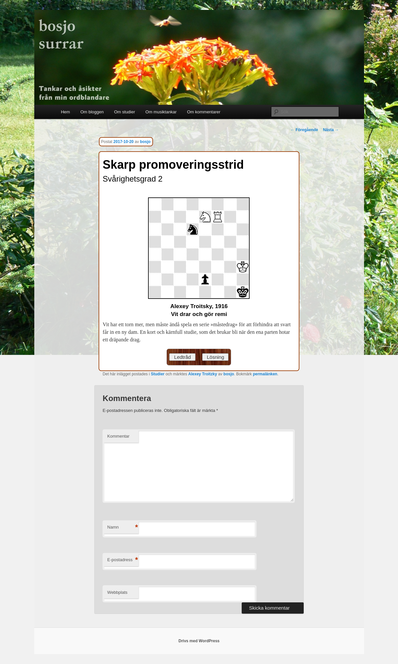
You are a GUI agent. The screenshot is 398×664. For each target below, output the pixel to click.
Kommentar (118, 436)
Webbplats (117, 592)
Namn (122, 527)
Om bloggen (92, 111)
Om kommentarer (203, 111)
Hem (65, 111)
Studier (157, 374)
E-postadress (122, 560)
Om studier (124, 111)
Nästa (331, 130)
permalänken (265, 374)
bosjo (145, 141)
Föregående (304, 130)
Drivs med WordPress (199, 641)
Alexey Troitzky (202, 374)
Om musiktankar (161, 111)
